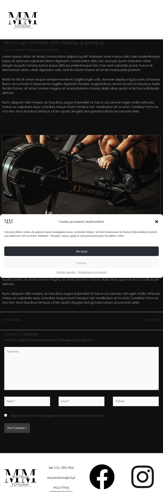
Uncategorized (36, 49)
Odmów (81, 263)
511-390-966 (64, 467)
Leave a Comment (14, 49)
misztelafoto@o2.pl (61, 477)
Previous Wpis (10, 319)
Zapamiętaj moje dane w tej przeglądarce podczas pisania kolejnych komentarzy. (57, 415)
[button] (157, 221)
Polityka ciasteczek (66, 272)
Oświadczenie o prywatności (92, 272)
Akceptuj (81, 251)
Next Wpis (154, 319)
